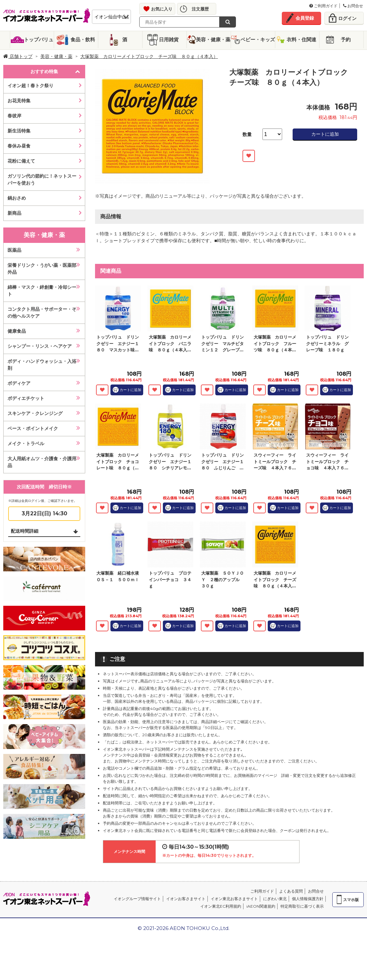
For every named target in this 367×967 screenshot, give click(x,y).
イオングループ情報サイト (137, 898)
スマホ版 (351, 899)
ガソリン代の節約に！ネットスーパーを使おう (42, 179)
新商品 (14, 213)
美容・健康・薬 (213, 39)
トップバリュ (38, 39)
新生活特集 (19, 131)
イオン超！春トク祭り (30, 86)
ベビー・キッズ (258, 39)
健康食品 (17, 331)
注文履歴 (200, 8)
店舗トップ (17, 56)
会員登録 (305, 18)
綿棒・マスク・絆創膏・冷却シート (42, 290)
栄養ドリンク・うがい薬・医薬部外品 (42, 268)
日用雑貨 (169, 39)
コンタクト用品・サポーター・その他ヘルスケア (42, 312)
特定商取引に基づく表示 (302, 906)
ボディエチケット (26, 398)
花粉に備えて (21, 161)
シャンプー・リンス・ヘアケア (40, 346)
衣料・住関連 (301, 39)
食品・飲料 (82, 39)
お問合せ (353, 5)
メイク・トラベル (26, 443)
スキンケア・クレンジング (35, 413)
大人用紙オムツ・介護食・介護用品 (42, 462)
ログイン (347, 18)
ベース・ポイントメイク (33, 428)
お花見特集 (19, 101)
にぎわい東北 (275, 898)
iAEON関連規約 (260, 906)
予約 (346, 39)
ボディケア (19, 383)
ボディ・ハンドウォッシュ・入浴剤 (42, 364)
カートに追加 (325, 134)
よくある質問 (291, 891)
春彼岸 (14, 116)
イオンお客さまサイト (185, 898)
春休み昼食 (19, 146)
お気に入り (161, 8)
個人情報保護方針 (307, 898)
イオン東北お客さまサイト (234, 898)
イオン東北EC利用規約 (220, 906)
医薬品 (14, 250)
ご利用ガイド (323, 5)
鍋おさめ (17, 198)
